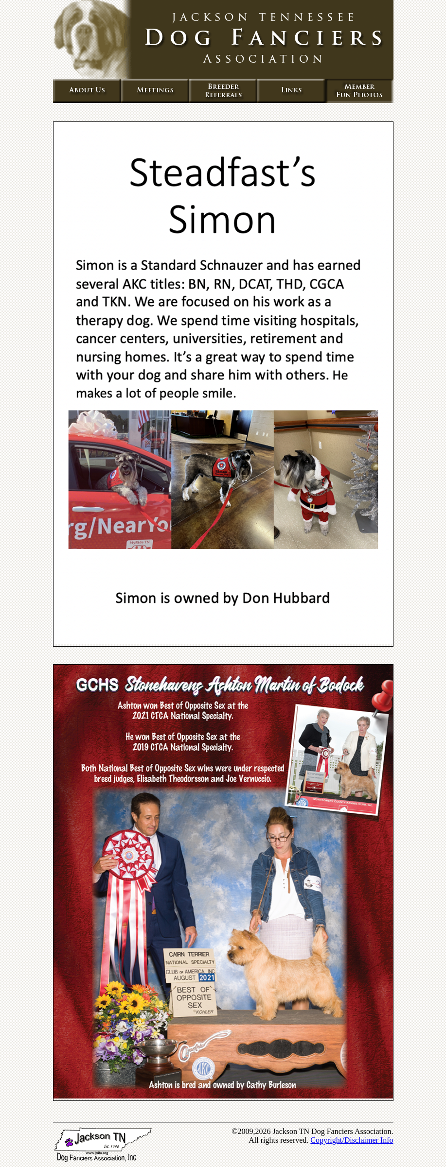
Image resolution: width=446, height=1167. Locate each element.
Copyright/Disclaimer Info (351, 1140)
